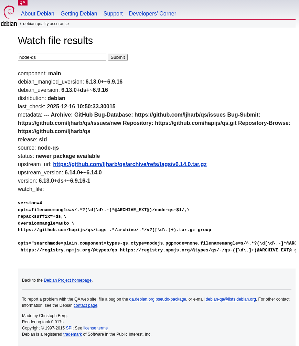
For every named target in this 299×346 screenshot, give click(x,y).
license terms (95, 328)
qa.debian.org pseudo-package (157, 299)
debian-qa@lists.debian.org (231, 299)
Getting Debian (79, 14)
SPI (69, 328)
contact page (85, 305)
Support (113, 14)
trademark (72, 334)
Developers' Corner (152, 14)
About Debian (37, 14)
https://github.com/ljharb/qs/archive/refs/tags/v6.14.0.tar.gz (129, 164)
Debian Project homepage (68, 280)
